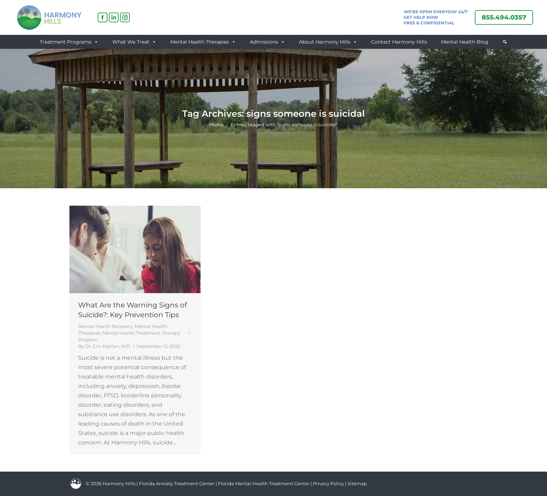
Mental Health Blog (464, 42)
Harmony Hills (119, 483)
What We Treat (134, 42)
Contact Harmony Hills (399, 42)
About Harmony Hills (328, 42)
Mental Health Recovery (105, 326)
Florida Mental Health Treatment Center (263, 483)
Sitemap (357, 483)
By (104, 346)
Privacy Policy (329, 483)
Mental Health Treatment (131, 333)
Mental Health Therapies (203, 42)
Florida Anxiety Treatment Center (177, 483)
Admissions (267, 42)
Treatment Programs (69, 42)
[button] (504, 42)
